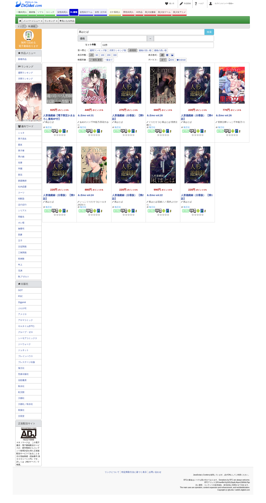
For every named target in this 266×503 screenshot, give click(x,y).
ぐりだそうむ (155, 122)
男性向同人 (128, 12)
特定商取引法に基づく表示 (134, 472)
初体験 (21, 258)
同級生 (21, 216)
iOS (171, 60)
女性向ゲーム (86, 12)
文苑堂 (21, 416)
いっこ (230, 122)
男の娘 (21, 156)
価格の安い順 (145, 50)
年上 (20, 264)
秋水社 (21, 386)
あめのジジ (85, 122)
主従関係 (22, 246)
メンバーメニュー (32, 21)
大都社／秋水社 (25, 404)
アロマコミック (25, 320)
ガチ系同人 (115, 12)
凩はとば (49, 122)
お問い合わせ (155, 472)
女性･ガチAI (100, 12)
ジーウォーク (24, 344)
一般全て (108, 60)
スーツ (21, 192)
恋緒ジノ (162, 202)
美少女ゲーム (164, 12)
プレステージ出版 (26, 362)
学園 (20, 168)
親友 (20, 144)
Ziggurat (22, 302)
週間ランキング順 (98, 50)
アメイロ (22, 314)
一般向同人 (21, 12)
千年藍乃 (95, 122)
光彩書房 (22, 380)
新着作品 (22, 59)
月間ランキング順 (117, 50)
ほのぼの (22, 204)
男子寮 (21, 150)
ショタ (21, 133)
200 (109, 55)
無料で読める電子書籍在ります (28, 38)
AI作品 (139, 12)
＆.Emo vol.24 (85, 195)
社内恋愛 (22, 186)
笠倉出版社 (23, 374)
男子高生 (22, 139)
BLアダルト (23, 276)
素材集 (32, 12)
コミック (50, 12)
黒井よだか (172, 202)
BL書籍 (73, 12)
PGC (20, 296)
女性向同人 (62, 12)
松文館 (21, 392)
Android (181, 60)
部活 (20, 175)
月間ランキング (25, 78)
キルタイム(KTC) (26, 326)
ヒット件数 (90, 44)
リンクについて (112, 472)
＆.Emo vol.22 (155, 195)
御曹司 (21, 228)
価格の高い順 (160, 50)
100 (102, 55)
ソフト (40, 12)
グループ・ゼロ (25, 332)
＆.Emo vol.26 (224, 115)
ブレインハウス (25, 356)
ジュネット (23, 350)
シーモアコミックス (27, 338)
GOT (20, 290)
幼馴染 (21, 198)
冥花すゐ (104, 122)
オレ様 (21, 222)
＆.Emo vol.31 (85, 115)
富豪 (20, 234)
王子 (20, 240)
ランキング (50, 21)
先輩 (20, 162)
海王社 (49, 127)
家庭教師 (22, 180)
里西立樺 (222, 122)
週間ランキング (25, 72)
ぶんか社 (22, 308)
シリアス (22, 210)
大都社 (21, 398)
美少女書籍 (150, 12)
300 (115, 55)
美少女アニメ (179, 12)
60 (97, 55)
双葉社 (21, 410)
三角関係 (22, 252)
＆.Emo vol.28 (155, 115)
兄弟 (20, 270)
